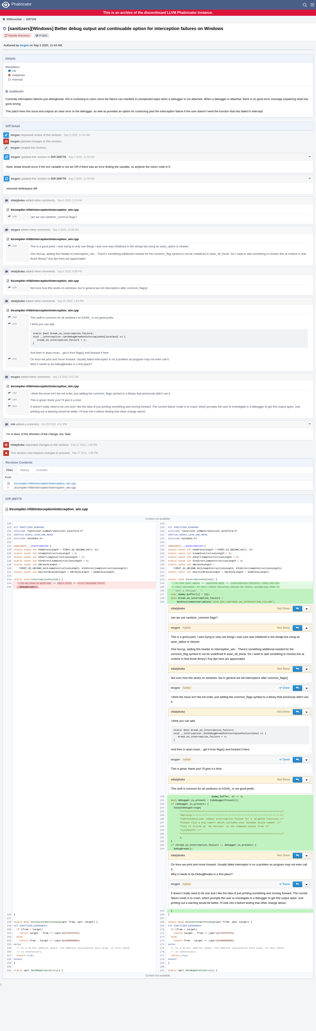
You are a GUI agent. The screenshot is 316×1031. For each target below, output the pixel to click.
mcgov (24, 45)
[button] (312, 5)
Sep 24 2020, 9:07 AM (66, 376)
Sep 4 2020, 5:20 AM (69, 200)
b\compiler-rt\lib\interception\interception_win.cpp (45, 483)
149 (12, 216)
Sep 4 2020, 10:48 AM (66, 229)
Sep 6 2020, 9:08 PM (69, 271)
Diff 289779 (58, 178)
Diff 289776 (58, 157)
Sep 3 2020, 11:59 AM (81, 178)
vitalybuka (18, 75)
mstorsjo (17, 79)
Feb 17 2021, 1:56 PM (84, 444)
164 (12, 358)
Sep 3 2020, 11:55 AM (81, 157)
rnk (14, 70)
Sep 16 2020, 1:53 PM (70, 301)
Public (43, 35)
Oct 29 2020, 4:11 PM (54, 424)
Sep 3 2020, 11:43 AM (77, 135)
